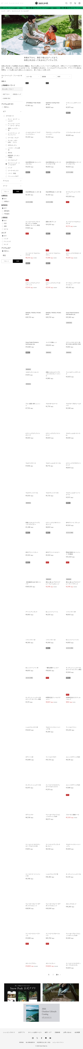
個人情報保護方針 (30, 1042)
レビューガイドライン (58, 1042)
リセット (6, 191)
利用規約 (21, 1042)
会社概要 (77, 1032)
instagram (32, 1038)
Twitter (37, 1038)
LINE (45, 1038)
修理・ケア (48, 1032)
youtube (50, 1038)
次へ (58, 974)
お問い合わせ (67, 1032)
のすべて (10, 116)
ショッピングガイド (9, 1032)
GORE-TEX (6, 98)
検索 (17, 191)
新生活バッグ (17, 94)
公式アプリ (21, 1032)
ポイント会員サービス (35, 1032)
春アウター (6, 94)
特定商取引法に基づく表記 (43, 1042)
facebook (41, 1038)
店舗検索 (57, 1032)
